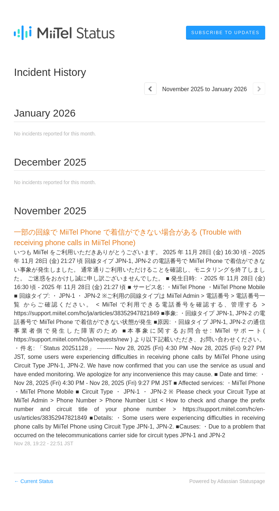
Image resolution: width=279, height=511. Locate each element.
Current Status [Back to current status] (33, 481)
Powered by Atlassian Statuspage (227, 481)
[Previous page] (150, 88)
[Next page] (259, 88)
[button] (225, 33)
